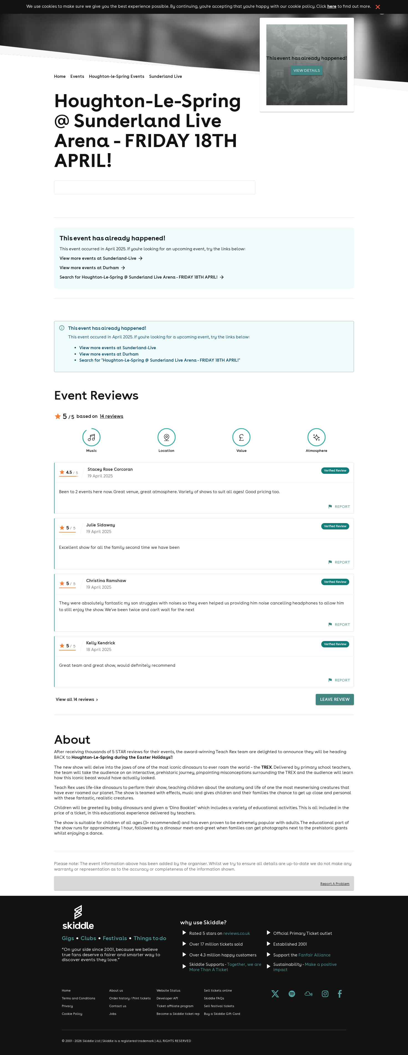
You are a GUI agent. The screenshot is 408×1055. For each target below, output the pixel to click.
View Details (307, 70)
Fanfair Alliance (315, 955)
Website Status (168, 990)
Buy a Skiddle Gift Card (222, 1014)
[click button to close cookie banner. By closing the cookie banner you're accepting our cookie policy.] (378, 7)
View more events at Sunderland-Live (101, 258)
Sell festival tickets (219, 1006)
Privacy (67, 1006)
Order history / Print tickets (130, 998)
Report (339, 506)
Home (60, 76)
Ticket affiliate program (175, 1006)
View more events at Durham (93, 268)
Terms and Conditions (78, 998)
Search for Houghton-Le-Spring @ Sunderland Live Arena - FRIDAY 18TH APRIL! (142, 277)
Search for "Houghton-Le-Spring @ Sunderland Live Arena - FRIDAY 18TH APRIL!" (159, 360)
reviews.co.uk (236, 933)
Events (77, 76)
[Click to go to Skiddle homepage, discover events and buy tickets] (78, 917)
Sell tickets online (218, 990)
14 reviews (111, 416)
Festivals (115, 938)
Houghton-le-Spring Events (116, 76)
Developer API (167, 998)
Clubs (88, 938)
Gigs (68, 938)
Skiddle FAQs (214, 998)
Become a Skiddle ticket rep (178, 1014)
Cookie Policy (72, 1014)
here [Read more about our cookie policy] (331, 6)
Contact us (117, 1006)
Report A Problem (335, 883)
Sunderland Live (165, 76)
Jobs (112, 1014)
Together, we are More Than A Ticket (225, 967)
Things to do (150, 938)
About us (116, 990)
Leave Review (335, 699)
